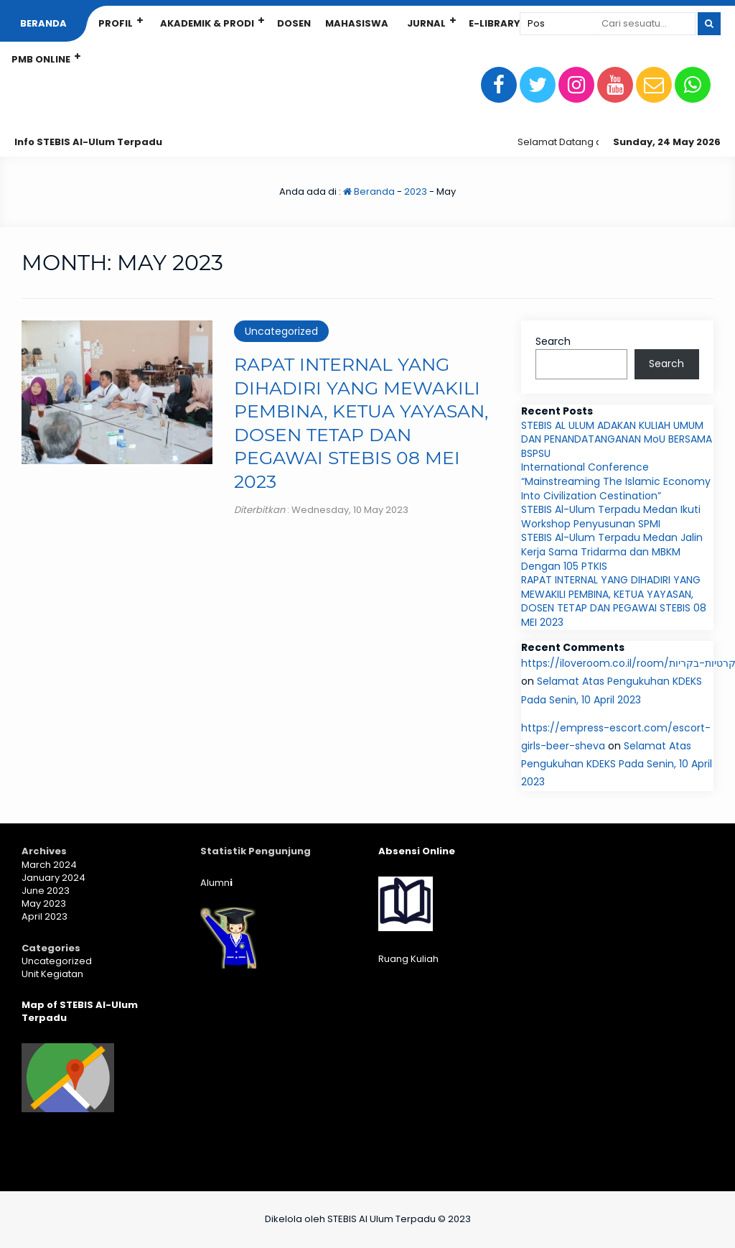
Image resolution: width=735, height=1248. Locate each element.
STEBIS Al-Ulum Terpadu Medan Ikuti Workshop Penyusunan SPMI (611, 516)
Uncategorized (281, 331)
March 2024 (49, 865)
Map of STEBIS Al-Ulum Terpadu (80, 1011)
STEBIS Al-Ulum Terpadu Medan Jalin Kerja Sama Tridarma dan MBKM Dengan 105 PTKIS (612, 551)
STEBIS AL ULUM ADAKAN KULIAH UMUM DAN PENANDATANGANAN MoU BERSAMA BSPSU (616, 439)
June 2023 (46, 890)
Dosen (294, 23)
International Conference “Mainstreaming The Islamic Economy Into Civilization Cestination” (616, 481)
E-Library (494, 23)
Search (553, 341)
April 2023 (44, 916)
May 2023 (44, 903)
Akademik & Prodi (207, 23)
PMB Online (40, 59)
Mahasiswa (356, 23)
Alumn (216, 882)
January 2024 (53, 877)
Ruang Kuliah (408, 959)
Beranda (43, 23)
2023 (415, 191)
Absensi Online (416, 851)
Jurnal (426, 23)
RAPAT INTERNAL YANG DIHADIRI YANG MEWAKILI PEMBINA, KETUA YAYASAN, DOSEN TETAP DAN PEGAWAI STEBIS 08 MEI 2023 (613, 601)
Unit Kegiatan (52, 974)
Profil (115, 23)
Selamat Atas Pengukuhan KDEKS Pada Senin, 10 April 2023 (616, 764)
